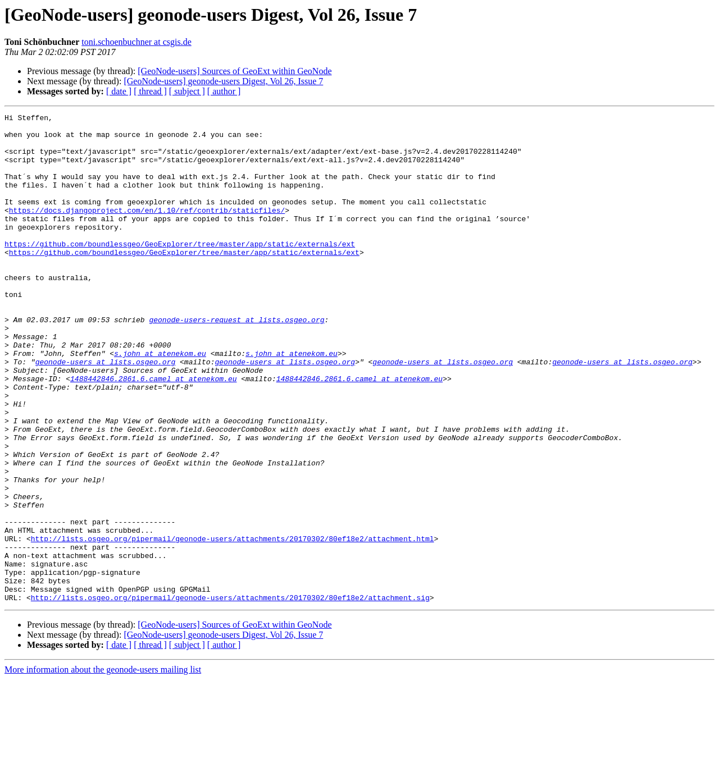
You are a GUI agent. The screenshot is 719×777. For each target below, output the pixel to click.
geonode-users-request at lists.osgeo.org (236, 361)
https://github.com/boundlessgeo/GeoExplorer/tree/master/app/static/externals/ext (179, 271)
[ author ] (224, 91)
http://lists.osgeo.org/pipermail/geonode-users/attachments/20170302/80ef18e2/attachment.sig (230, 695)
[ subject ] (187, 91)
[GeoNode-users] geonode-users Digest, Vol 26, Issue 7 (223, 81)
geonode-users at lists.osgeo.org (105, 412)
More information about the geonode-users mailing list (102, 767)
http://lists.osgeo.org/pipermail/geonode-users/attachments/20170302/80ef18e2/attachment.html (232, 624)
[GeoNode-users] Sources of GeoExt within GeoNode (234, 71)
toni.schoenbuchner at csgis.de (136, 42)
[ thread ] (150, 91)
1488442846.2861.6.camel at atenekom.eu (153, 432)
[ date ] (118, 91)
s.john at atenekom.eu (160, 402)
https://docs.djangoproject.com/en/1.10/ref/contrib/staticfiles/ (147, 230)
